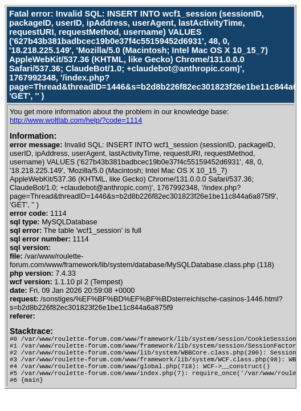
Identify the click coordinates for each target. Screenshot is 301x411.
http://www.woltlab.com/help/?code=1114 (76, 120)
